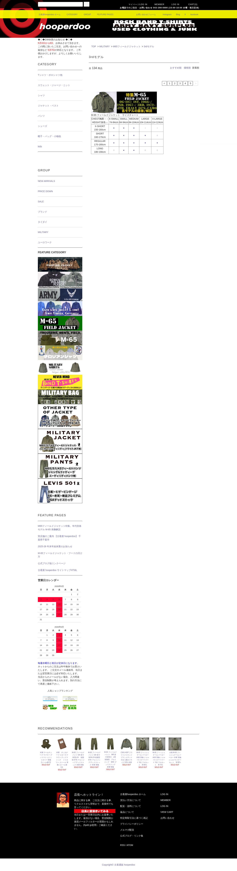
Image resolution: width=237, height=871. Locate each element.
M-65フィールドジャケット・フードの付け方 (60, 555)
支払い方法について (130, 800)
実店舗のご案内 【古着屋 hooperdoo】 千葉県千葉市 (59, 538)
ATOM (130, 845)
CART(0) (191, 4)
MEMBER (157, 4)
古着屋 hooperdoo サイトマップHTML (57, 570)
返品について (127, 812)
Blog (176, 14)
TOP (93, 46)
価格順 (187, 67)
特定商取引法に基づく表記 (134, 818)
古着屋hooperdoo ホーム (50, 14)
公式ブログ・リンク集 (131, 835)
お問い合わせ (167, 818)
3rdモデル (149, 46)
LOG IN (173, 4)
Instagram (165, 14)
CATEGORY (70, 14)
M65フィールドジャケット (127, 46)
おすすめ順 (176, 67)
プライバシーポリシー (131, 824)
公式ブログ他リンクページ (52, 563)
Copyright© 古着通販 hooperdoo (119, 864)
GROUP (85, 14)
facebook (192, 14)
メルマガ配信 (127, 829)
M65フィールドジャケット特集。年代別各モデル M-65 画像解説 (59, 528)
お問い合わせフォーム (144, 14)
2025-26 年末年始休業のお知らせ (55, 546)
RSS (122, 845)
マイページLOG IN (136, 4)
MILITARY (104, 46)
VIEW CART (166, 812)
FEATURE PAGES (103, 14)
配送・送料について (130, 806)
